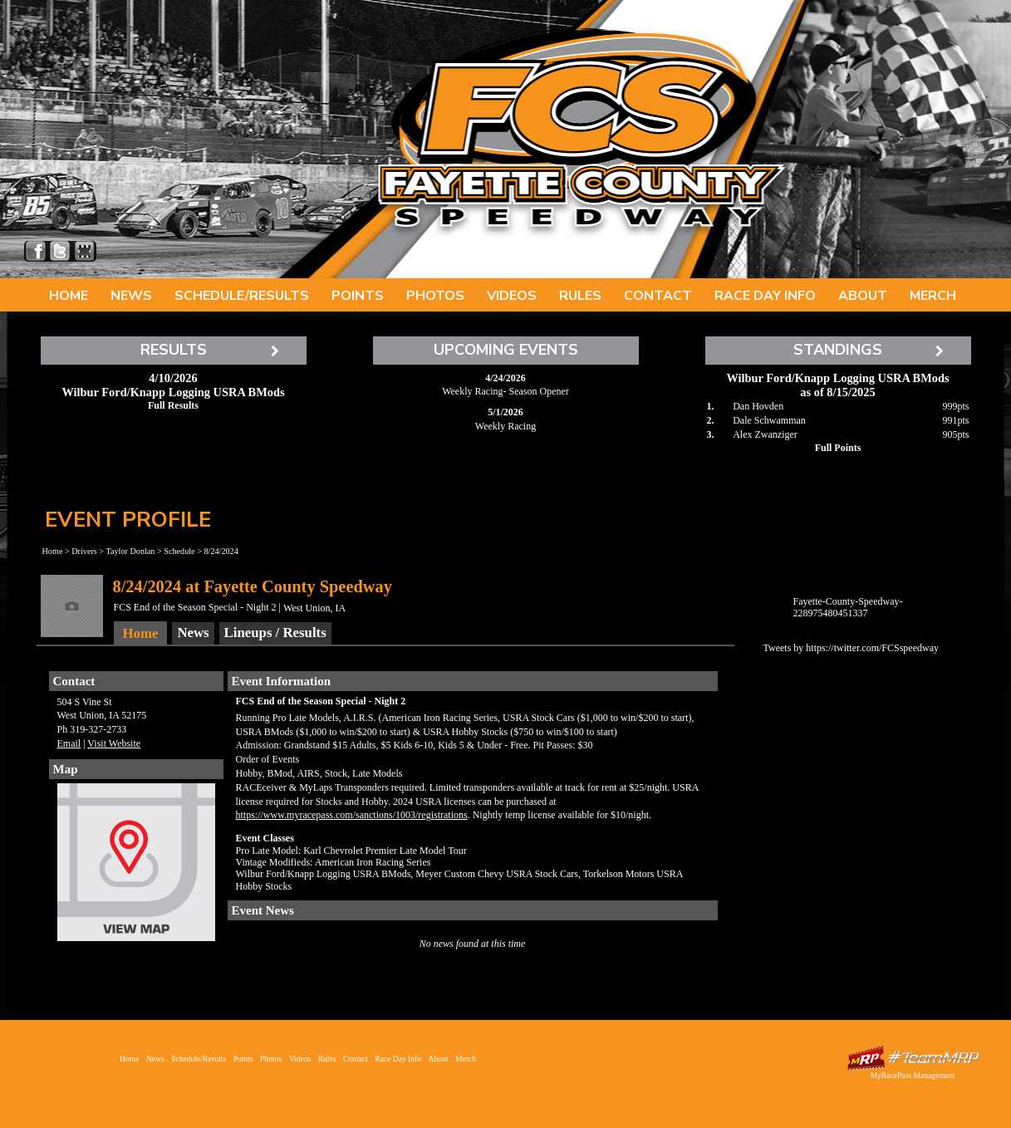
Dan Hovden (758, 406)
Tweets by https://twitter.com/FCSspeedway (851, 648)
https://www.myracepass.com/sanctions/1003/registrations (352, 815)
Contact (658, 296)
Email (69, 743)
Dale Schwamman (769, 420)
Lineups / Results (275, 632)
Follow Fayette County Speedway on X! (60, 251)
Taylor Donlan (130, 551)
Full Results (173, 405)
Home (68, 296)
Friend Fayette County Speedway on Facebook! (36, 251)
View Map (136, 866)
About (862, 296)
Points (357, 296)
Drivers (84, 551)
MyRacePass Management (912, 1075)
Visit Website (113, 743)
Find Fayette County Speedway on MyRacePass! (84, 251)
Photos (435, 296)
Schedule (179, 551)
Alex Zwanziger (765, 434)
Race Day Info (765, 296)
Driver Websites (913, 1058)
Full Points (838, 448)
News (131, 296)
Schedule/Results (241, 296)
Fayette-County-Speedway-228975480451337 (848, 607)
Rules (580, 296)
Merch (933, 296)
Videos (512, 296)
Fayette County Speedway (580, 133)
